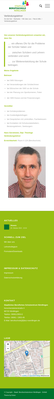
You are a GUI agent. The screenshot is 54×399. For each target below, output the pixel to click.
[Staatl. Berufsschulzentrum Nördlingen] (22, 6)
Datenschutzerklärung (13, 278)
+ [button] (8, 344)
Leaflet (24, 375)
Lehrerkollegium (10, 247)
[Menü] (46, 6)
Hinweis (14, 225)
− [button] (8, 349)
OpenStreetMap (34, 375)
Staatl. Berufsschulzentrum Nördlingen (27, 392)
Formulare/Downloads (13, 251)
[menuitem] (39, 6)
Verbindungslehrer (13, 16)
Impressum (8, 273)
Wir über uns (9, 242)
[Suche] (39, 6)
